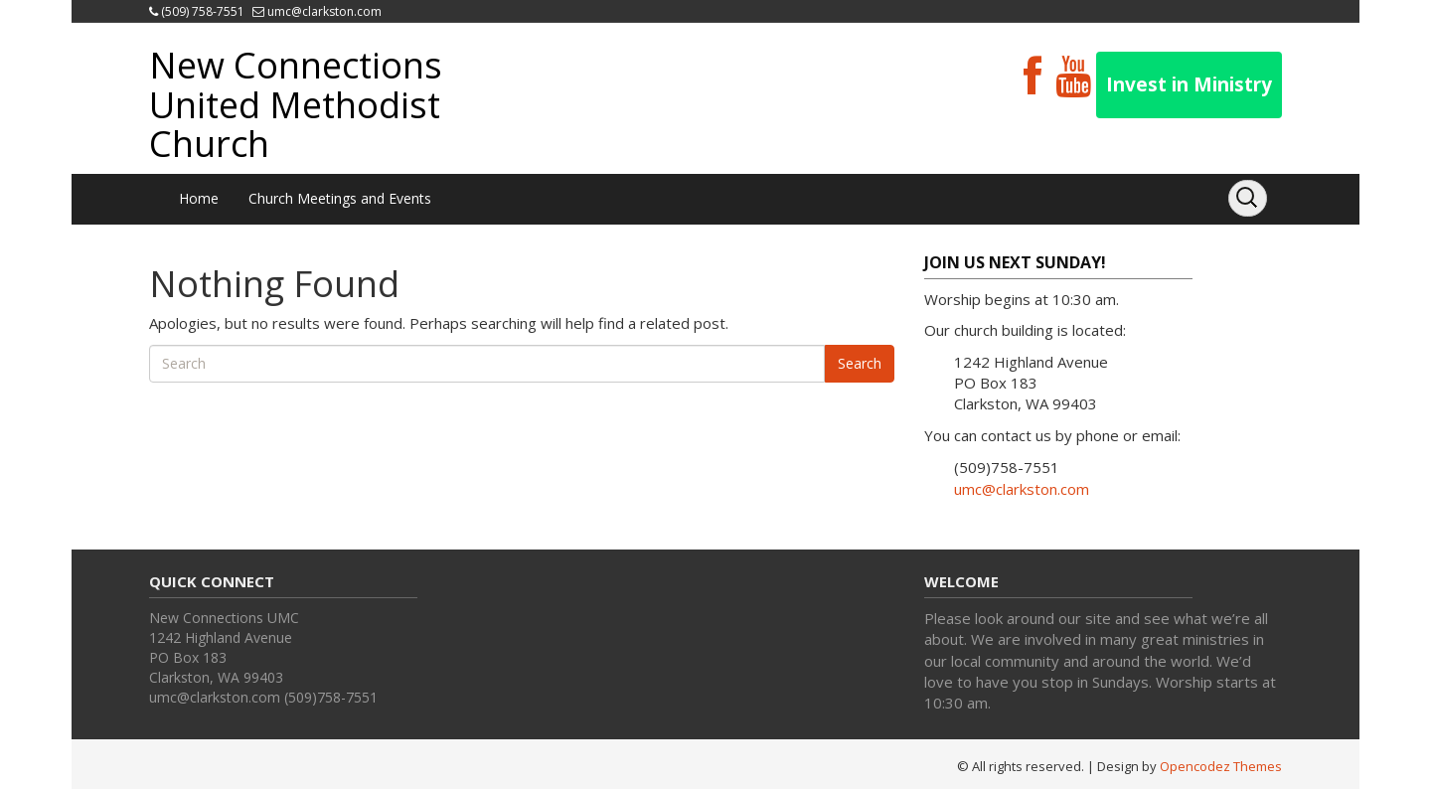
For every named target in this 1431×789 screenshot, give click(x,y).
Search (859, 363)
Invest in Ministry (1189, 84)
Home (199, 198)
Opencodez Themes (1221, 766)
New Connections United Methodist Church (295, 104)
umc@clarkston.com (324, 11)
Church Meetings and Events (339, 198)
